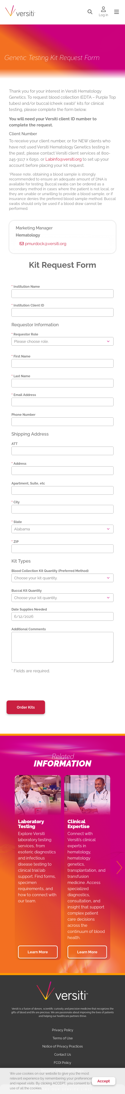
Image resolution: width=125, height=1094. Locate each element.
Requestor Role (24, 334)
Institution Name (25, 287)
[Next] (117, 867)
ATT (14, 444)
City (15, 502)
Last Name (20, 376)
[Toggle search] (90, 12)
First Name (20, 356)
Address (18, 464)
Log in (103, 15)
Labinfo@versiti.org (63, 159)
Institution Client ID (27, 305)
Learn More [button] (38, 952)
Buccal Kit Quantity (26, 591)
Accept (103, 1081)
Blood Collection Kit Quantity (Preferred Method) (50, 571)
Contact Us (62, 1054)
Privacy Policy (62, 1030)
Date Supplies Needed (29, 609)
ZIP (15, 542)
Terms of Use (63, 1038)
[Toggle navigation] (116, 12)
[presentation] (42, 687)
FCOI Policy (62, 1063)
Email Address (23, 395)
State (16, 522)
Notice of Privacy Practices (62, 1046)
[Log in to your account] (103, 10)
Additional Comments (28, 629)
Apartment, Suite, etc (28, 483)
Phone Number (23, 415)
